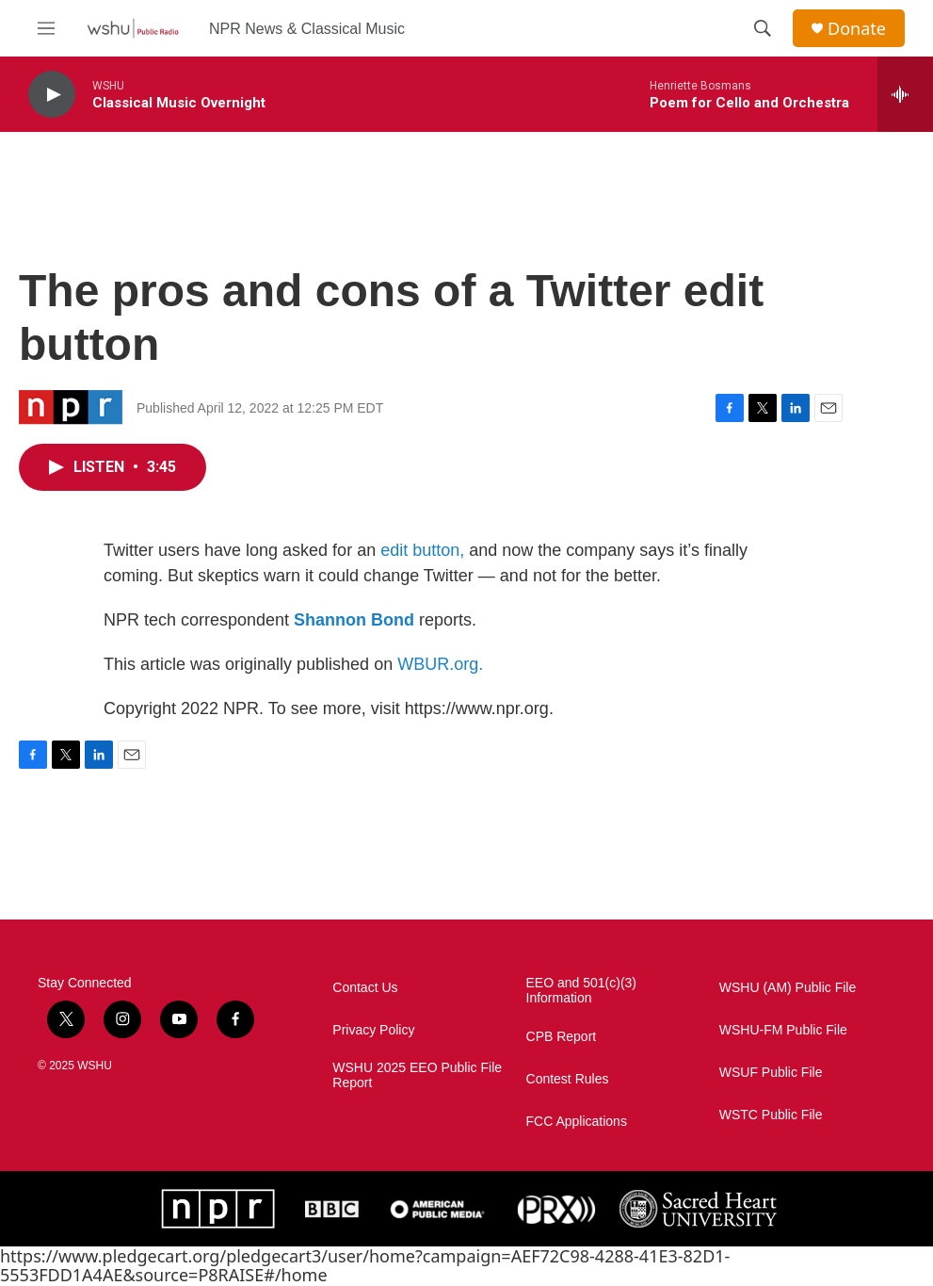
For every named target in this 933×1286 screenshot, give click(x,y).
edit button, (422, 550)
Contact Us (364, 988)
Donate (857, 29)
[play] (52, 95)
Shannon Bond (354, 619)
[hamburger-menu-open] (46, 28)
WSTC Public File (771, 1115)
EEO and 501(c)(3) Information (581, 990)
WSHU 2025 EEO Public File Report (417, 1075)
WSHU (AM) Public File (787, 988)
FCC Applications (576, 1122)
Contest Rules (567, 1079)
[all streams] (905, 94)
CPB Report (561, 1037)
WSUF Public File (771, 1073)
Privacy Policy (373, 1030)
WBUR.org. (440, 664)
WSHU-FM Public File (783, 1030)
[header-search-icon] (762, 28)
